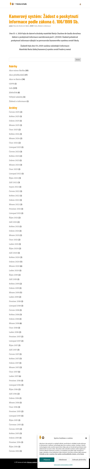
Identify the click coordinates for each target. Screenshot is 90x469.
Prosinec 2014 (15, 442)
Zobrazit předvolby (79, 460)
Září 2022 (13, 182)
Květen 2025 (14, 116)
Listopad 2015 (15, 416)
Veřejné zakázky (16, 97)
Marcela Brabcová (19, 26)
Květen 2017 (14, 358)
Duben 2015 (14, 438)
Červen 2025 (14, 112)
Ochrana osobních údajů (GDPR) (35, 462)
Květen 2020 (14, 257)
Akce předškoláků (16, 75)
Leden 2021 (13, 244)
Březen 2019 (14, 292)
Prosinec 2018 (15, 301)
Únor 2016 (13, 407)
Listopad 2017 (15, 341)
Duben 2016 (14, 398)
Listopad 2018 (15, 306)
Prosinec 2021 (15, 209)
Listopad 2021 (15, 213)
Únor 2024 (13, 143)
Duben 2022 (14, 200)
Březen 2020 (14, 266)
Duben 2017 (14, 363)
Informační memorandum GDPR (63, 464)
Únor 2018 (13, 328)
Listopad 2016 (15, 385)
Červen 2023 (14, 151)
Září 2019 (13, 279)
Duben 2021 (14, 231)
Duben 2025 (14, 121)
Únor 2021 (13, 240)
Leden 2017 (13, 376)
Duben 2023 (14, 160)
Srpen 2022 (14, 187)
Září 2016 (13, 394)
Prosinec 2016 (15, 380)
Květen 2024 (14, 134)
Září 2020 (13, 253)
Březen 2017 (14, 367)
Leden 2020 (14, 270)
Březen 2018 (14, 323)
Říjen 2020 (13, 248)
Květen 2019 (14, 284)
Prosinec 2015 (15, 411)
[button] (86, 438)
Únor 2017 (13, 372)
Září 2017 (13, 350)
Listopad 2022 (15, 174)
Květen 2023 (14, 156)
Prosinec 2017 (15, 336)
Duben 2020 (14, 262)
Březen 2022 (14, 204)
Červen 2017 (14, 354)
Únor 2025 (13, 129)
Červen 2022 (14, 191)
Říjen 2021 (13, 218)
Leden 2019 (13, 297)
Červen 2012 (14, 451)
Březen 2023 (14, 165)
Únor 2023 (13, 169)
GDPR (11, 84)
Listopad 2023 (15, 147)
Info (35, 26)
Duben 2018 (14, 319)
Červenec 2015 (15, 424)
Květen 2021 (14, 226)
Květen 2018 (14, 314)
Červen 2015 (14, 429)
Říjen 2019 (13, 275)
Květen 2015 (14, 433)
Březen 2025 (14, 125)
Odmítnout (63, 460)
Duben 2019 (14, 288)
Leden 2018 (13, 332)
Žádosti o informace (44, 26)
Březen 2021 (14, 235)
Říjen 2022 (13, 178)
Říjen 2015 (13, 420)
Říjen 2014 (13, 447)
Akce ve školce (15, 79)
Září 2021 (13, 222)
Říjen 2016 (13, 389)
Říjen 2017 (13, 345)
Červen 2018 (14, 310)
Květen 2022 (14, 196)
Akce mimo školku (17, 70)
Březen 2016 (14, 402)
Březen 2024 (14, 138)
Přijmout (47, 460)
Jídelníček (13, 92)
